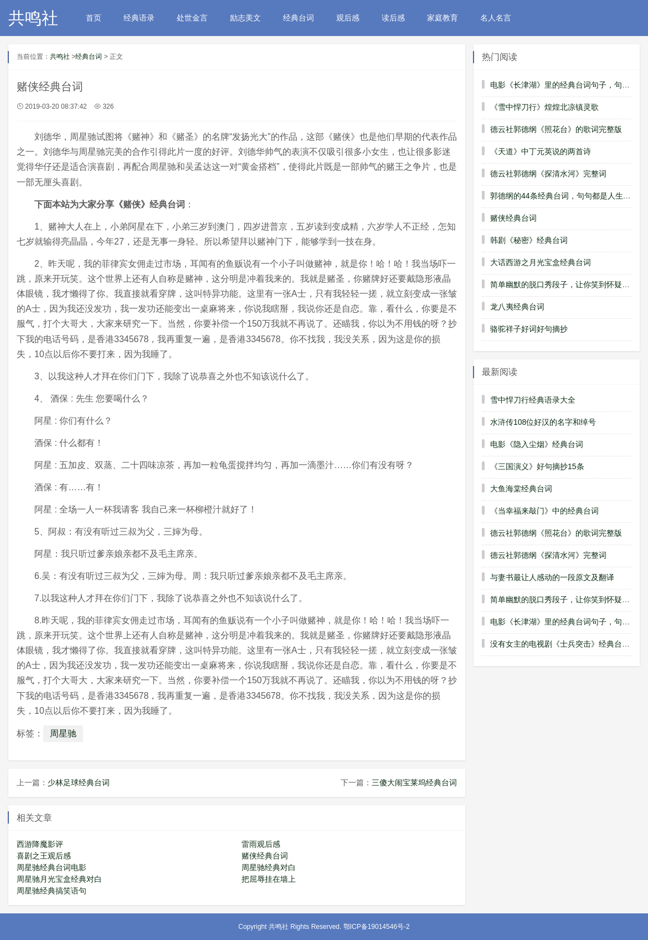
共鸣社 (33, 18)
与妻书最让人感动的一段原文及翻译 (552, 577)
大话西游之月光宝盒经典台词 (540, 262)
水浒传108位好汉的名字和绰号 (543, 422)
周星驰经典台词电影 (51, 867)
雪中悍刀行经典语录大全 (532, 399)
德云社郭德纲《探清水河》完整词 (548, 173)
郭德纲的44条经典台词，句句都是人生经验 (564, 195)
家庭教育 (442, 17)
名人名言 (495, 17)
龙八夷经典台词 (517, 306)
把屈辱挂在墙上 (268, 879)
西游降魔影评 (40, 844)
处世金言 (192, 17)
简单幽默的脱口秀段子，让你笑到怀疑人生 (563, 284)
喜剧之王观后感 (44, 855)
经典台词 (298, 17)
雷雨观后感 (260, 844)
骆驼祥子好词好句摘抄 (529, 328)
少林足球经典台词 (79, 782)
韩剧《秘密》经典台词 (529, 240)
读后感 (393, 17)
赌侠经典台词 (264, 855)
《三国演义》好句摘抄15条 (537, 466)
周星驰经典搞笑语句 (51, 890)
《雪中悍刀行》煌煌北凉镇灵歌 (544, 107)
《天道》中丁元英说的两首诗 (540, 151)
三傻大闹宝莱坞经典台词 (414, 782)
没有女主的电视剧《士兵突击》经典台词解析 (567, 643)
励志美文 (245, 17)
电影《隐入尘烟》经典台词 (536, 444)
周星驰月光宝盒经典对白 (59, 879)
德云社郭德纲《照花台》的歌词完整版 (556, 129)
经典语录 (139, 17)
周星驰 (63, 733)
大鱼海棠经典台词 (521, 488)
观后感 (347, 17)
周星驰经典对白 (268, 867)
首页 (93, 17)
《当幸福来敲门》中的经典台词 (544, 510)
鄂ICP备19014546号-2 (376, 927)
